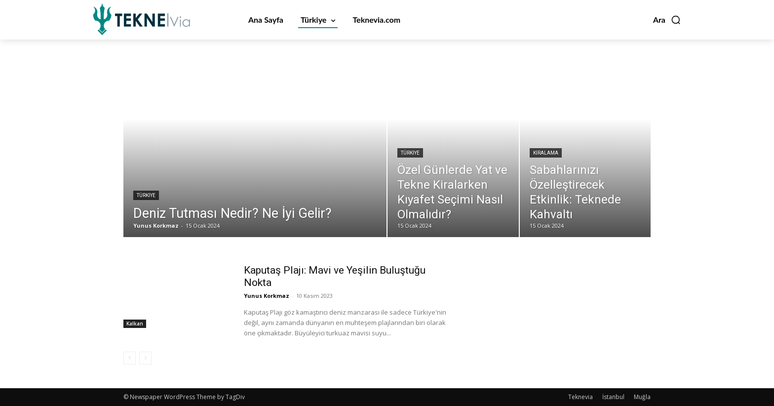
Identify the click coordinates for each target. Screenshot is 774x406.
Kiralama (545, 153)
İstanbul (613, 397)
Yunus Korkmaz (266, 295)
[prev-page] (129, 358)
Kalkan (134, 323)
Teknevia (580, 397)
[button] (667, 20)
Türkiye (146, 195)
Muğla (642, 397)
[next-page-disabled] (145, 358)
